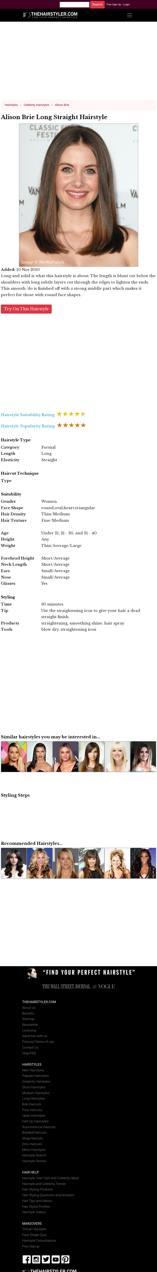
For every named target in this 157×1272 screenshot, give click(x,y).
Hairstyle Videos (34, 1212)
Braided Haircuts (34, 1133)
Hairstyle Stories (34, 1161)
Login (126, 4)
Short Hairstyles (34, 1087)
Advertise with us (34, 1036)
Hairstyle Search (34, 1155)
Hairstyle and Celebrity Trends (44, 1184)
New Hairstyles (33, 1070)
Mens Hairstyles (34, 1150)
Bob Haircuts (31, 1104)
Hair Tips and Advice (37, 1201)
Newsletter (30, 1025)
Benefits (28, 1013)
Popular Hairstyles (35, 1076)
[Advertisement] (78, 62)
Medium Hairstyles (36, 1093)
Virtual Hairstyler (34, 1229)
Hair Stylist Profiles (36, 1207)
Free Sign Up (113, 4)
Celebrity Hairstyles (36, 1081)
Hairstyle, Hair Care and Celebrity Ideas (50, 1178)
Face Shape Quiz (34, 1235)
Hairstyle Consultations (39, 1241)
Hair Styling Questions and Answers (48, 1195)
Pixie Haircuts (32, 1110)
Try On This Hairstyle (26, 309)
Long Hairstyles (33, 1099)
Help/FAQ (29, 1053)
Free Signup (31, 1246)
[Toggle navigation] (129, 15)
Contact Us (30, 1047)
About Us (29, 1008)
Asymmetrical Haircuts (39, 1127)
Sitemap (28, 1019)
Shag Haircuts (32, 1138)
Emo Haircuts (32, 1144)
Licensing (29, 1030)
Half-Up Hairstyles (35, 1121)
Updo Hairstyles (33, 1116)
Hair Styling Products (37, 1189)
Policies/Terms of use (38, 1042)
